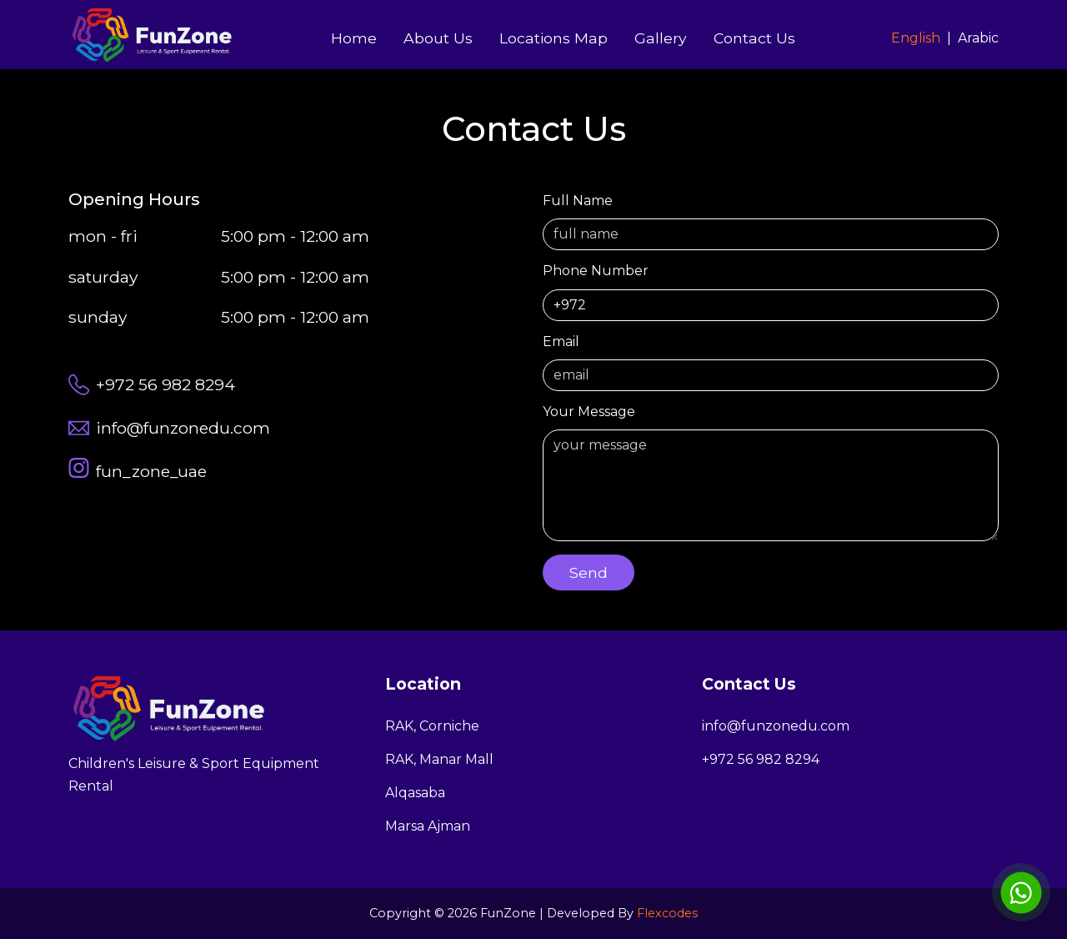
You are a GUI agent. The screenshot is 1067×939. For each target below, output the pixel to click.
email (771, 362)
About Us (438, 38)
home (354, 38)
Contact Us (754, 38)
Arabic (978, 38)
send (588, 572)
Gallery (660, 38)
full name (771, 221)
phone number (771, 291)
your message (771, 472)
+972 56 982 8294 (760, 759)
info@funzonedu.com (775, 726)
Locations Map (553, 38)
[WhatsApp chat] (1021, 892)
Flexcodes (667, 913)
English (915, 38)
